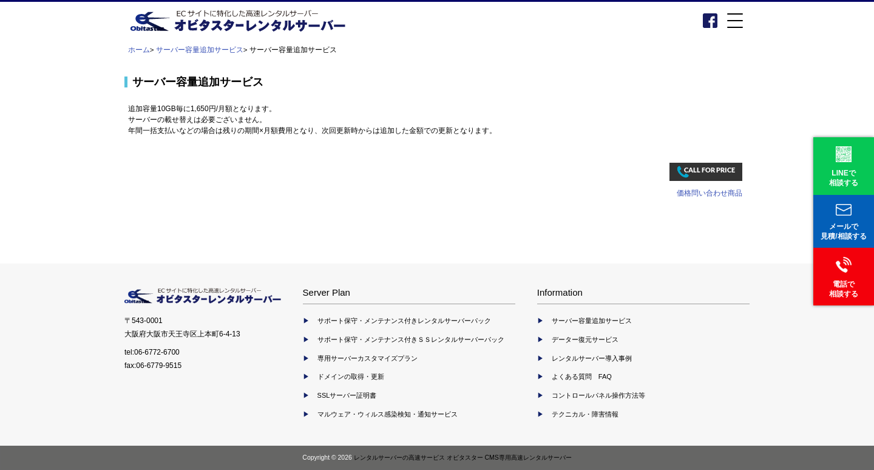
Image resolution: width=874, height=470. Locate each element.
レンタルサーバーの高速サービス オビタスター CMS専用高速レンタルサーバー (463, 457)
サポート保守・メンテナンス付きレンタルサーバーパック (404, 320)
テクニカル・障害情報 (585, 414)
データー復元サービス (585, 339)
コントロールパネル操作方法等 (598, 395)
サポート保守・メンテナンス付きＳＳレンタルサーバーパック (410, 339)
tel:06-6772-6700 (152, 352)
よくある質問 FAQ (582, 376)
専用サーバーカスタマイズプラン (367, 358)
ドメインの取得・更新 (350, 376)
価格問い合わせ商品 (709, 193)
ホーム (139, 49)
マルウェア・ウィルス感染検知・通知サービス (387, 414)
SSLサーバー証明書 (347, 395)
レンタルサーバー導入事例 (592, 358)
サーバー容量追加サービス (199, 49)
